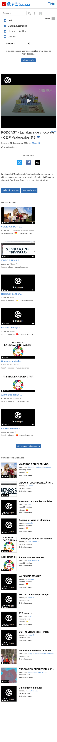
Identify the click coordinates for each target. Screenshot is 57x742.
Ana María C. (32, 691)
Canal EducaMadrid (17, 26)
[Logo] (7, 80)
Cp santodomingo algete (37, 672)
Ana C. (12, 298)
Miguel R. (36, 143)
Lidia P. (30, 616)
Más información (11, 190)
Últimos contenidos (17, 31)
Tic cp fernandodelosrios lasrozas (40, 653)
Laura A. (13, 432)
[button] (28, 100)
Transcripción (29, 190)
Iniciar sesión (28, 60)
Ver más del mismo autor (28, 446)
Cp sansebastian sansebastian (22, 230)
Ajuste (53, 131)
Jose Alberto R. (16, 365)
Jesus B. (31, 598)
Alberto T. (13, 264)
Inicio (10, 20)
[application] (28, 101)
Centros (11, 36)
